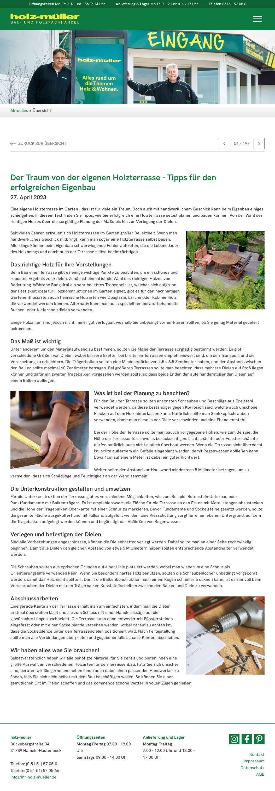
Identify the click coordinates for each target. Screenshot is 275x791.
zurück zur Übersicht (42, 143)
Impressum (254, 761)
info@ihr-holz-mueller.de (33, 777)
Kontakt (257, 754)
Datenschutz (253, 767)
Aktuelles (19, 110)
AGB (260, 774)
